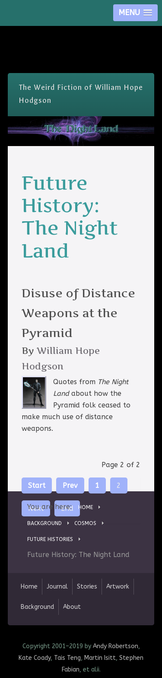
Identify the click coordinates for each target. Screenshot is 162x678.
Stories (87, 586)
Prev (70, 485)
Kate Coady (35, 658)
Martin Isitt (100, 658)
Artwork (117, 586)
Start (36, 485)
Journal (57, 586)
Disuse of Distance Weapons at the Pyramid (78, 313)
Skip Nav (81, 32)
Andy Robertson (115, 646)
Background (37, 607)
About (72, 607)
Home (29, 586)
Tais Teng (67, 658)
